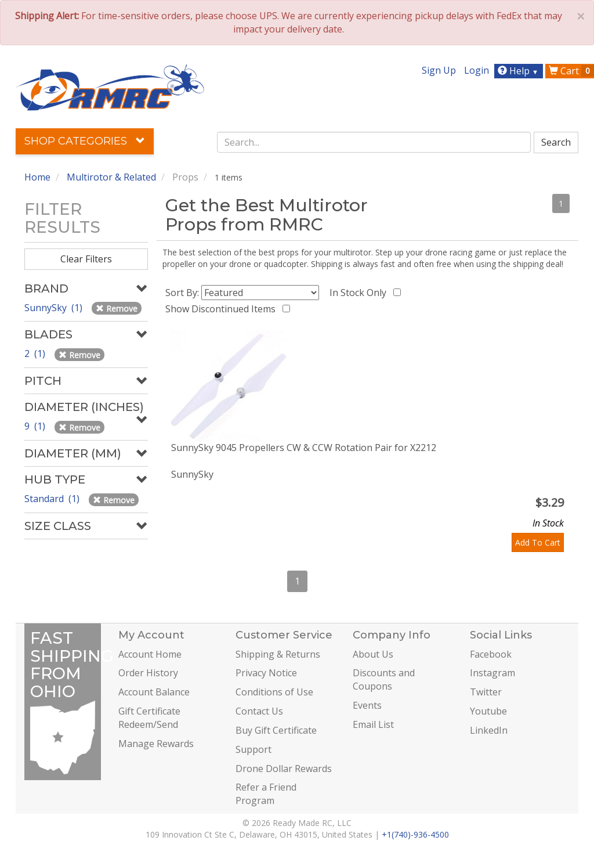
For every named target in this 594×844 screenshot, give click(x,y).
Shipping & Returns (278, 654)
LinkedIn (489, 730)
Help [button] (519, 70)
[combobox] (374, 142)
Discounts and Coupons (384, 679)
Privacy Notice (266, 672)
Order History (148, 672)
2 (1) (36, 353)
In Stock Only (360, 292)
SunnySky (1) (54, 307)
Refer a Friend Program (266, 794)
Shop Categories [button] (84, 141)
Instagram (492, 672)
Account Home (150, 654)
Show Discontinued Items (222, 308)
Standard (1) (53, 498)
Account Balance (154, 692)
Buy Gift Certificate (276, 730)
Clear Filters (86, 259)
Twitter (486, 692)
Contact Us (259, 711)
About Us (373, 654)
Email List (373, 724)
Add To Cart (537, 542)
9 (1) (36, 426)
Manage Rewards (156, 743)
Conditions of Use (274, 692)
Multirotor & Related (111, 177)
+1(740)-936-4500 (415, 834)
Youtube (488, 711)
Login (476, 70)
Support (253, 749)
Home (37, 177)
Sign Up (439, 70)
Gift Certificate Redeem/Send (149, 718)
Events (367, 705)
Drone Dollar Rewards (284, 768)
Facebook (491, 654)
